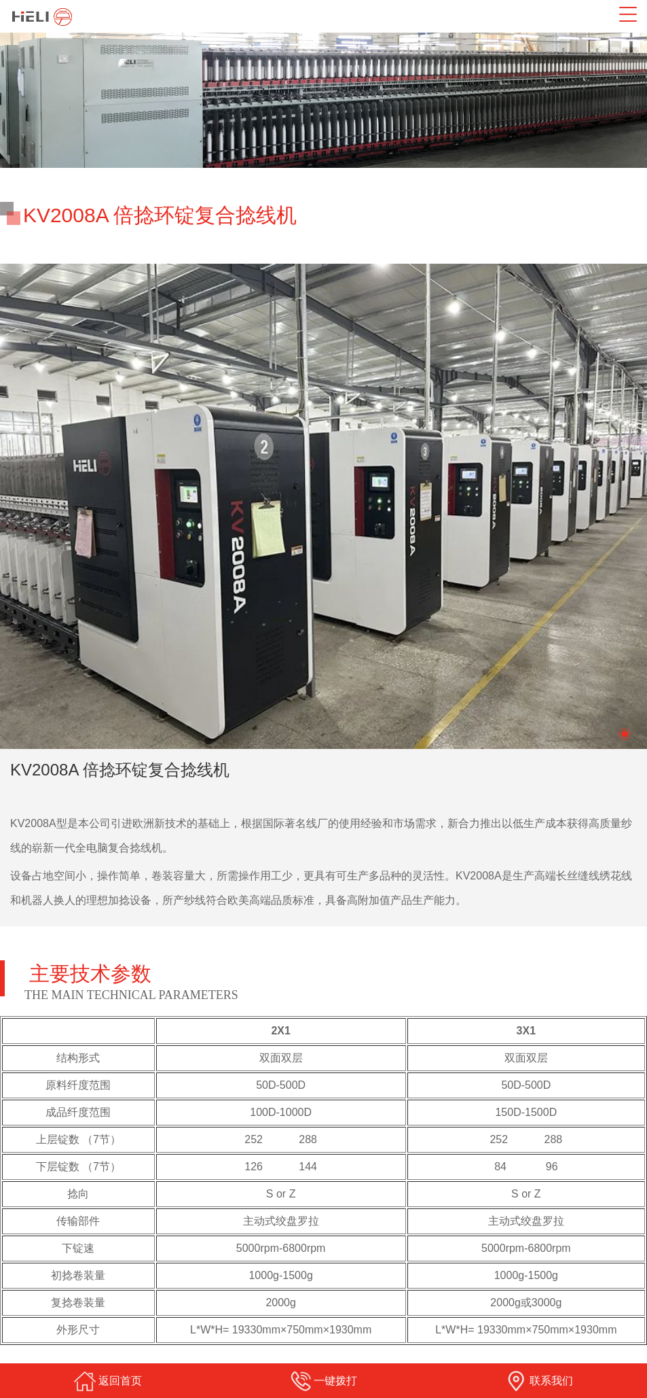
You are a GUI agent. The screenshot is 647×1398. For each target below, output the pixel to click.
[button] (624, 734)
